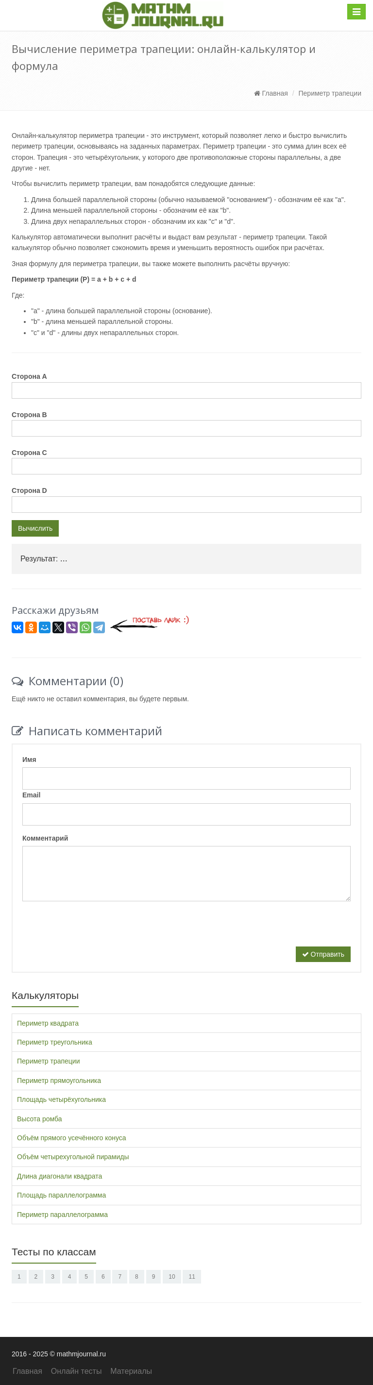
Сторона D (29, 490)
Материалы (131, 1371)
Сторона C (29, 452)
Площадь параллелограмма (61, 1195)
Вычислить (35, 528)
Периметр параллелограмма (62, 1214)
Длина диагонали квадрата (59, 1176)
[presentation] (96, 927)
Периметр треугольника (54, 1042)
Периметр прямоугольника (59, 1080)
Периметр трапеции (330, 93)
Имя (29, 759)
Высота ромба (39, 1119)
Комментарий (45, 838)
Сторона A (29, 376)
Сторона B (29, 415)
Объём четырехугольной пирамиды (73, 1157)
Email (31, 795)
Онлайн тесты (76, 1371)
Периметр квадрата (48, 1023)
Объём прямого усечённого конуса (71, 1138)
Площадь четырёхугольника (61, 1099)
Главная (271, 93)
